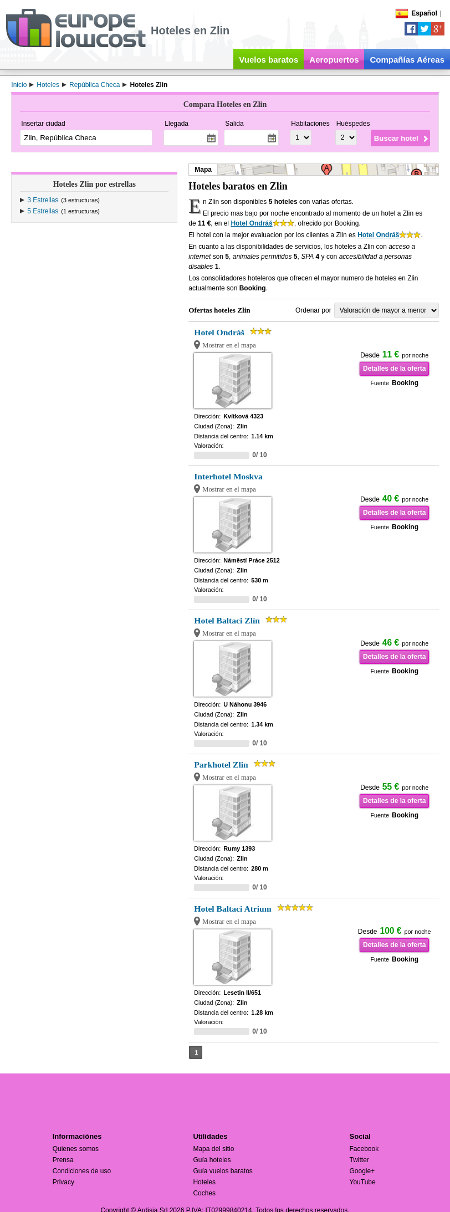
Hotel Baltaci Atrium (232, 908)
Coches (204, 1193)
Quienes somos (76, 1149)
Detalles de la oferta (394, 368)
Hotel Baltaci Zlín (227, 620)
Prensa (63, 1160)
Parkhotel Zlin (221, 764)
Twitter (359, 1160)
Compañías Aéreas (407, 59)
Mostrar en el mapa (229, 345)
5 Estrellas (42, 211)
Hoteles (204, 1182)
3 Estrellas (42, 200)
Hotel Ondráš (251, 223)
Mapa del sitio (213, 1149)
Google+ (362, 1171)
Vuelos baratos (268, 59)
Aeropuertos (334, 59)
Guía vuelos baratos (222, 1171)
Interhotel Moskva (228, 476)
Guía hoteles (212, 1160)
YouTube (363, 1182)
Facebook (364, 1149)
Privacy (63, 1182)
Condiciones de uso (82, 1171)
